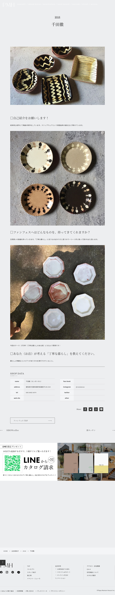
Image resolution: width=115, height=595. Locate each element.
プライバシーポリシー (58, 591)
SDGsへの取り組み (7, 591)
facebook (1, 572)
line (18, 572)
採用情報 (20, 591)
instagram (7, 572)
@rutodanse (80, 387)
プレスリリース (42, 591)
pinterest (12, 572)
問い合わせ (30, 591)
